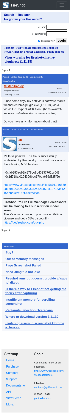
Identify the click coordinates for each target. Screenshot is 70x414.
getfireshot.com (42, 398)
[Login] (56, 27)
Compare (12, 373)
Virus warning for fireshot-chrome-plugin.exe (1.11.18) (29, 59)
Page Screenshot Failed (23, 265)
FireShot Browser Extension (29, 51)
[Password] (56, 33)
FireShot (14, 5)
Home (10, 360)
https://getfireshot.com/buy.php (24, 222)
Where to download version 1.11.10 (31, 316)
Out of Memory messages (24, 259)
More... (10, 404)
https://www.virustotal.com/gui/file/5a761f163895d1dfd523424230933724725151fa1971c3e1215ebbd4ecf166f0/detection (35, 189)
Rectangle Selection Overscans (29, 310)
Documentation (16, 385)
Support (11, 379)
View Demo (13, 398)
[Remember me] (39, 41)
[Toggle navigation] (62, 5)
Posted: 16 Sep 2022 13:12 (15, 129)
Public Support (55, 51)
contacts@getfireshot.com (48, 387)
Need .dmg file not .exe (22, 272)
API (8, 392)
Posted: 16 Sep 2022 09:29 (15, 77)
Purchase (12, 366)
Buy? (9, 252)
